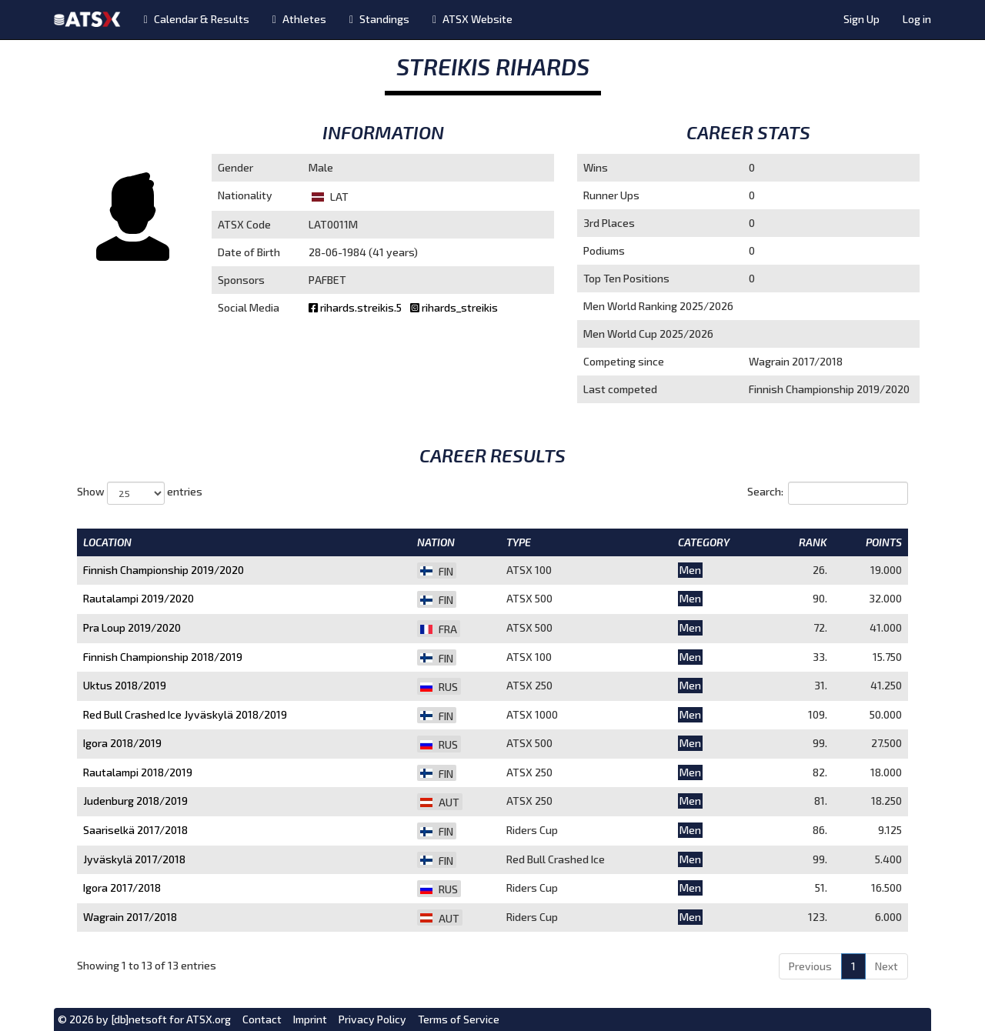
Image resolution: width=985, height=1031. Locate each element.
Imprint (310, 1019)
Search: (827, 493)
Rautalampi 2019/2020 (138, 598)
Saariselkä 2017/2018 (135, 829)
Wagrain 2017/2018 (130, 916)
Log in (917, 18)
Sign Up (861, 18)
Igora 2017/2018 (122, 887)
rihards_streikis (454, 307)
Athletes (299, 18)
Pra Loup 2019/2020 (132, 627)
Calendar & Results (196, 18)
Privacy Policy (372, 1019)
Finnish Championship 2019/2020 (163, 569)
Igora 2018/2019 (122, 742)
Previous (810, 966)
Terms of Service (458, 1019)
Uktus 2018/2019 (124, 685)
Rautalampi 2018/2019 (137, 772)
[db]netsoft (139, 1019)
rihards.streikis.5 (356, 307)
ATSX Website (472, 18)
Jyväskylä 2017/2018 (134, 859)
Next (886, 966)
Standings (379, 18)
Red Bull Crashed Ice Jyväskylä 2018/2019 (185, 714)
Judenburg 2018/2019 (135, 800)
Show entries (139, 493)
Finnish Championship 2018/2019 (162, 656)
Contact (262, 1019)
